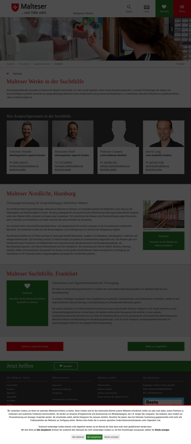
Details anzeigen (112, 437)
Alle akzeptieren (95, 437)
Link (158, 420)
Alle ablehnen (78, 437)
